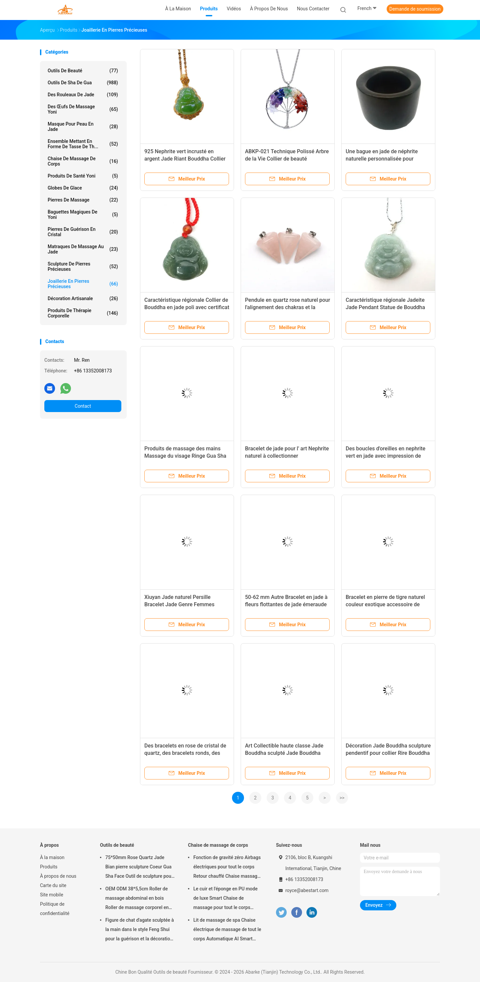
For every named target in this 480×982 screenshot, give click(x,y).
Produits (48, 866)
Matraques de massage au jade (83, 249)
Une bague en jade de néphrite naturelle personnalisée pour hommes (382, 158)
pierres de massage (83, 200)
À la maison (52, 857)
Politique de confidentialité (54, 908)
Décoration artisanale (83, 298)
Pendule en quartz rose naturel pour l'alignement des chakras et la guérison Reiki (287, 307)
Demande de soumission (415, 9)
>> (342, 797)
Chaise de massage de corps (83, 161)
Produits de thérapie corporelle (83, 313)
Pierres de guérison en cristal (83, 232)
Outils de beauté (83, 70)
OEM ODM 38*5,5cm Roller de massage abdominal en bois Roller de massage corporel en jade (137, 899)
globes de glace (83, 188)
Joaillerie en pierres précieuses (83, 283)
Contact (83, 406)
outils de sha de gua (83, 82)
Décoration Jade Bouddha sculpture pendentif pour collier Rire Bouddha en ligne (388, 752)
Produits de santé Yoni (83, 176)
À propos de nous (58, 876)
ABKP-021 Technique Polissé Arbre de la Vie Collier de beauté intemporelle (287, 158)
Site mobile (51, 894)
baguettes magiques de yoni (83, 214)
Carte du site (53, 885)
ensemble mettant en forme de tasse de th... (83, 144)
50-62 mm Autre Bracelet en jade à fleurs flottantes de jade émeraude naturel (286, 604)
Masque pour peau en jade (83, 126)
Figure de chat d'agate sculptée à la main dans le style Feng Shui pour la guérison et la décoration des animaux (139, 930)
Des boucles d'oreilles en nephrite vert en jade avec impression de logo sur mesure (385, 455)
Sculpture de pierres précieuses (83, 266)
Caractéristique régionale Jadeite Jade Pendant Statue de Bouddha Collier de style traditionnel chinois (387, 307)
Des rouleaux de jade (83, 94)
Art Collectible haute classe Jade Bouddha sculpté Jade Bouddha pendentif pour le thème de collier (285, 752)
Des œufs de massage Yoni (83, 109)
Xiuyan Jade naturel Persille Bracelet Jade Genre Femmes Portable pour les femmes (179, 604)
